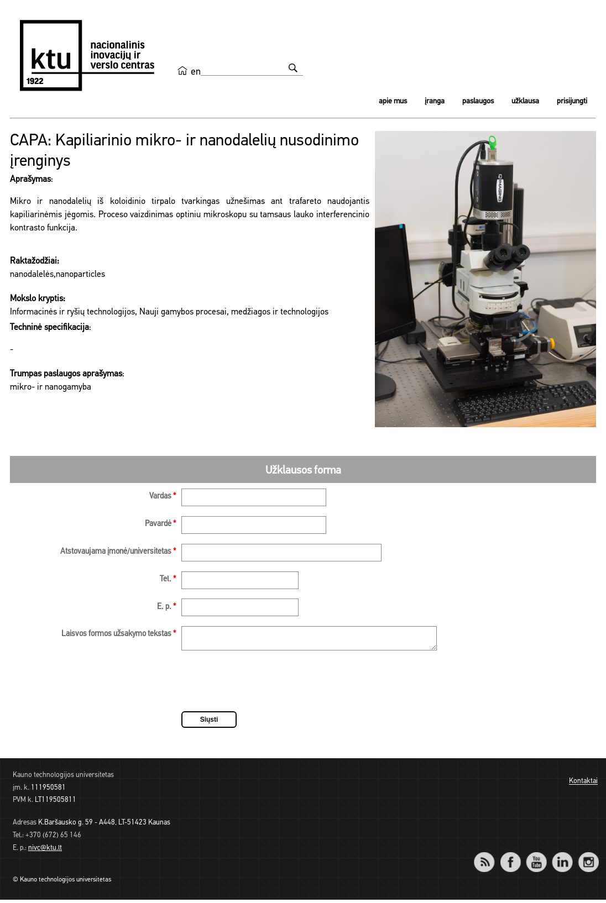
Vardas (162, 496)
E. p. (166, 607)
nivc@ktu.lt (45, 851)
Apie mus (393, 101)
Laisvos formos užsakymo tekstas (118, 634)
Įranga (435, 101)
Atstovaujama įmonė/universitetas (118, 552)
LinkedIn (562, 858)
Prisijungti (572, 101)
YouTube (536, 858)
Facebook (510, 858)
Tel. (168, 579)
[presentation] (265, 685)
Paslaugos (478, 101)
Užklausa (525, 101)
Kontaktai (583, 785)
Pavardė (160, 524)
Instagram (588, 858)
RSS (489, 858)
